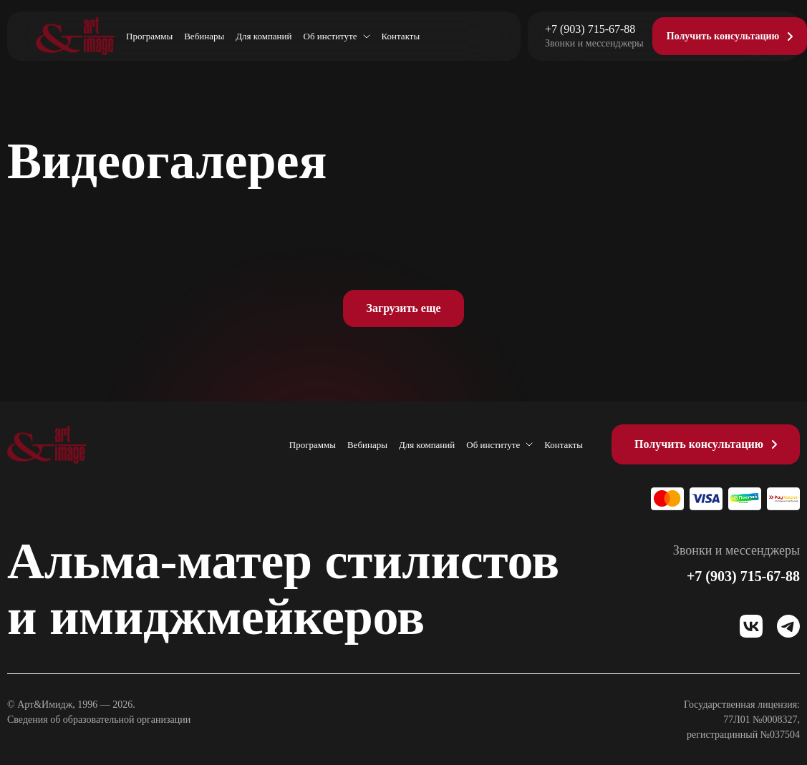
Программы (149, 36)
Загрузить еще (403, 308)
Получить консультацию (698, 444)
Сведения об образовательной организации (98, 719)
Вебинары (204, 36)
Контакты (401, 36)
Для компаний (263, 36)
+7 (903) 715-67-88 (590, 29)
